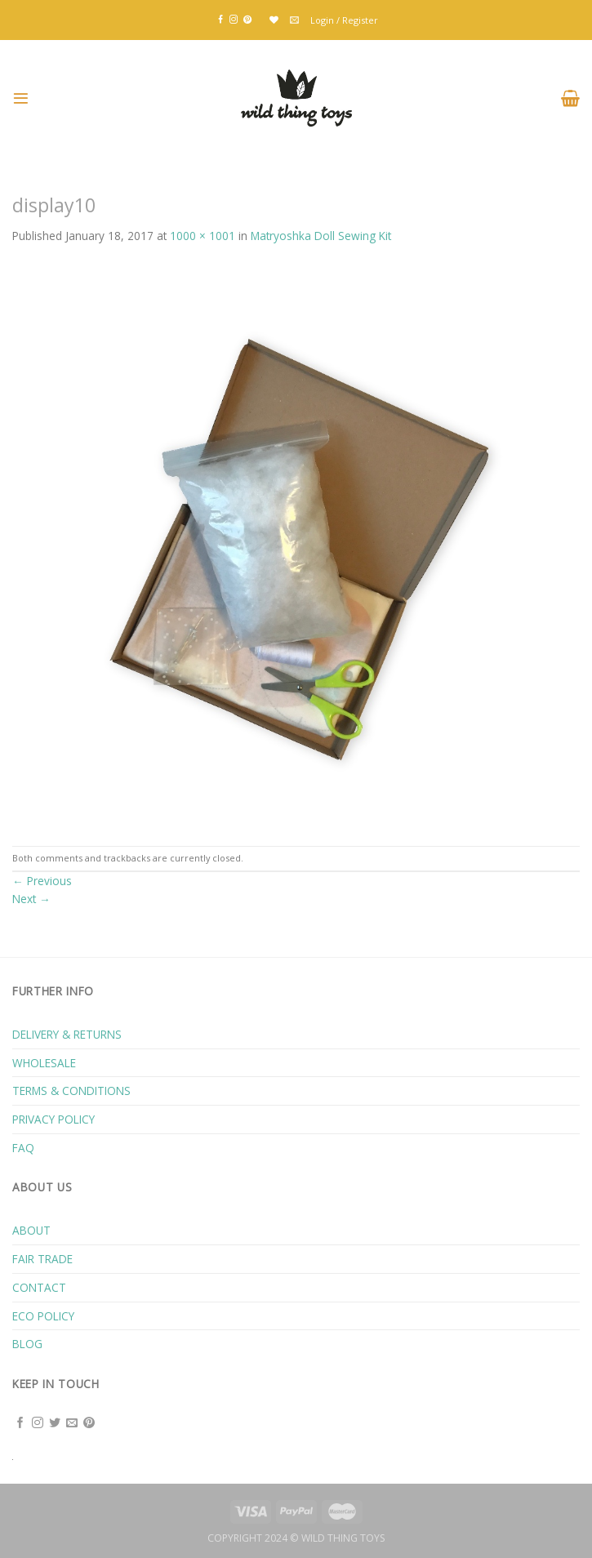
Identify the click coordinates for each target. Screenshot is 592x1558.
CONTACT (39, 1287)
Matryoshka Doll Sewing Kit (321, 235)
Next (31, 898)
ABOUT (31, 1230)
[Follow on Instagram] (233, 20)
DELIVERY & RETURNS (67, 1034)
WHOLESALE (44, 1063)
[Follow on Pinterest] (247, 20)
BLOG (27, 1343)
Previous (42, 880)
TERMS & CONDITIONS (71, 1090)
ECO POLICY (43, 1316)
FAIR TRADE (42, 1258)
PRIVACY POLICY (53, 1119)
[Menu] (20, 98)
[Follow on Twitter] (54, 1423)
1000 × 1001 (202, 235)
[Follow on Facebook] (220, 20)
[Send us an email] (72, 1423)
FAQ (23, 1147)
